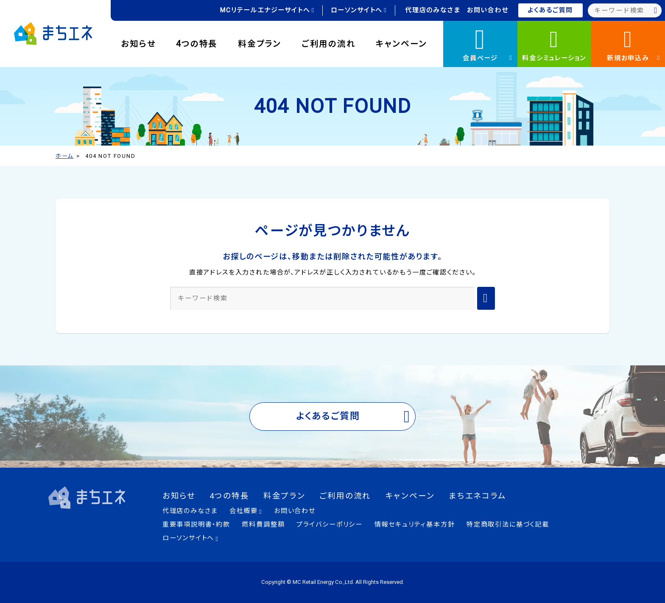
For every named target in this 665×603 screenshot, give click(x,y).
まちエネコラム (477, 496)
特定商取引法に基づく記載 (508, 524)
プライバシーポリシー (329, 524)
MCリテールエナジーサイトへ (267, 10)
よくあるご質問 (550, 10)
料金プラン (259, 44)
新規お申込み (633, 43)
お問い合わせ (488, 10)
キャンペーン (401, 44)
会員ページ (488, 42)
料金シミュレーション (554, 43)
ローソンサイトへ (359, 10)
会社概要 (246, 511)
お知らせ (138, 44)
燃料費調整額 (263, 524)
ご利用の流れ (329, 44)
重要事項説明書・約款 (196, 524)
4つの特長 (197, 44)
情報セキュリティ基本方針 (414, 524)
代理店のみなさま (433, 10)
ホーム (65, 156)
